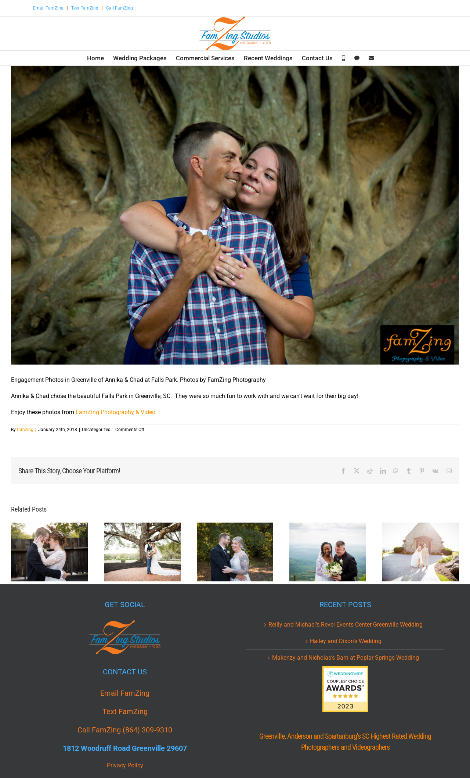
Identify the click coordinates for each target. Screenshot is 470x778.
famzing (25, 429)
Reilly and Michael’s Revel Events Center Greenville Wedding (345, 624)
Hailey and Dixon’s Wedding (346, 641)
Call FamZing (119, 8)
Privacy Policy (125, 765)
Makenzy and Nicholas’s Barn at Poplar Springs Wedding (345, 657)
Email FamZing (48, 8)
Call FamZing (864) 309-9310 (124, 729)
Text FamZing (84, 8)
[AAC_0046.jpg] (235, 215)
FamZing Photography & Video (115, 412)
